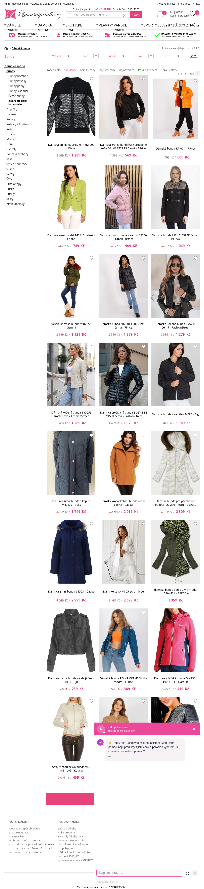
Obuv (9, 144)
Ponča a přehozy (17, 154)
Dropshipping (66, 848)
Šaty (9, 179)
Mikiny (10, 139)
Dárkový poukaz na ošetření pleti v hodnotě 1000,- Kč (79, 854)
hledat (136, 14)
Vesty (9, 199)
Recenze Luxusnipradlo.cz (25, 852)
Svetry (10, 174)
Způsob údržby (67, 828)
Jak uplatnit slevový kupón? (74, 844)
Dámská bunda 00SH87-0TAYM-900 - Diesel (71, 146)
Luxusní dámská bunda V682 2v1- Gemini (71, 325)
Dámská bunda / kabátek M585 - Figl (175, 414)
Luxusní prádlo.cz (32, 14)
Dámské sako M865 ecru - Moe (123, 591)
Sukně (10, 169)
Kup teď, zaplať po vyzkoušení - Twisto (32, 844)
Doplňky (11, 109)
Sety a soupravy (16, 164)
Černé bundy (16, 96)
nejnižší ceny (87, 70)
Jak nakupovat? (18, 832)
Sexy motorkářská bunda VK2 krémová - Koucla (71, 768)
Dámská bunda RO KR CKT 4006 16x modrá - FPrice (123, 680)
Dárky (178, 25)
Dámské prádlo (14, 27)
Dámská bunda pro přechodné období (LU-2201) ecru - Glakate (175, 503)
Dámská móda (44, 27)
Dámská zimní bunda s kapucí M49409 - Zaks (71, 503)
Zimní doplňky (15, 204)
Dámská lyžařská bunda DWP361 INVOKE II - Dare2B (175, 680)
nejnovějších (126, 70)
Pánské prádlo (121, 27)
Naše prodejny (67, 832)
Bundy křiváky (17, 81)
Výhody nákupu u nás (71, 840)
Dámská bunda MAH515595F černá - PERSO (175, 237)
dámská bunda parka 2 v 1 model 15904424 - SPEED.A (175, 591)
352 (192, 73)
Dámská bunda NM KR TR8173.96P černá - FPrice (123, 325)
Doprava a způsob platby (24, 828)
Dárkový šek (16, 836)
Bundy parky (16, 86)
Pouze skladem (147, 70)
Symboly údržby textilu (71, 836)
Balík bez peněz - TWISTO (24, 840)
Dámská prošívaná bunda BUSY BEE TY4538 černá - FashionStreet (123, 414)
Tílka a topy (13, 184)
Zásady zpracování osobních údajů (30, 848)
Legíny (10, 134)
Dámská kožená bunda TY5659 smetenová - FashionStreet (71, 414)
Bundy (10, 71)
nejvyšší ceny (107, 70)
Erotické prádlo (73, 27)
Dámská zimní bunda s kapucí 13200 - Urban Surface (123, 237)
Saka (9, 159)
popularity (70, 70)
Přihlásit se (184, 3)
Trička (10, 189)
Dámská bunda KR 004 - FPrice (176, 148)
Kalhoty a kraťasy (17, 124)
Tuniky (10, 194)
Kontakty (69, 3)
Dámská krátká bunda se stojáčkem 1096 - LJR (71, 680)
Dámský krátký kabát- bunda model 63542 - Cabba (123, 503)
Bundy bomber (17, 76)
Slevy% (164, 25)
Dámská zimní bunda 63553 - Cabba (71, 591)
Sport (149, 25)
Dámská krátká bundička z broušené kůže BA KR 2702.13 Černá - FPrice (123, 146)
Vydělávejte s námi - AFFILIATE (75, 860)
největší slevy (169, 70)
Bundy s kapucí (18, 91)
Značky (193, 25)
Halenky (11, 114)
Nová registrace (166, 3)
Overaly (11, 149)
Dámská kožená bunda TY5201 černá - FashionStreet (175, 325)
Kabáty (10, 119)
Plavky (105, 25)
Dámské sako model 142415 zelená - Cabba (71, 237)
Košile (10, 129)
